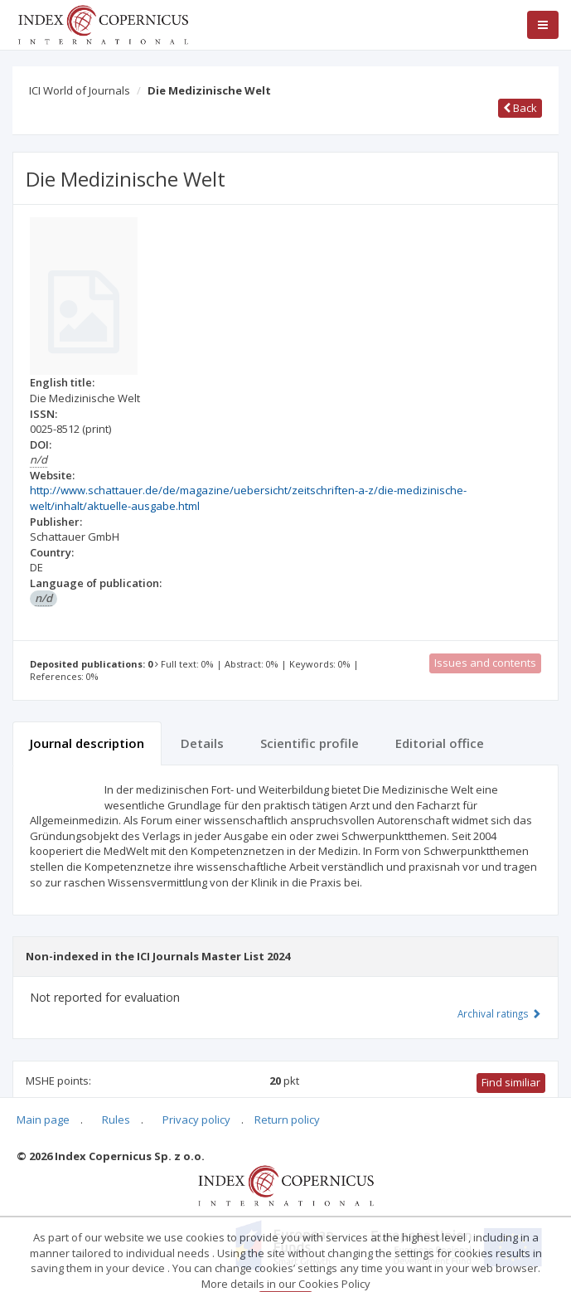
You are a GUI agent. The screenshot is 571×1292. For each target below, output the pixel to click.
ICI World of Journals (79, 90)
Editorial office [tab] (439, 743)
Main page (43, 1119)
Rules (116, 1119)
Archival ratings (499, 1013)
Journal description (87, 743)
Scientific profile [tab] (309, 743)
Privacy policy (196, 1119)
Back (520, 107)
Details (202, 743)
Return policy (287, 1119)
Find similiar (510, 1082)
